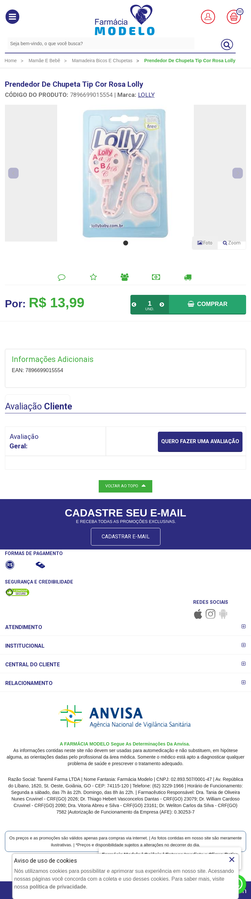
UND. (149, 309)
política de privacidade (58, 887)
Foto (204, 242)
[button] (12, 17)
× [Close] (231, 859)
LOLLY (146, 94)
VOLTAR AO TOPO (125, 485)
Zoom (234, 244)
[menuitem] (11, 60)
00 (240, 11)
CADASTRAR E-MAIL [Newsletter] (126, 536)
